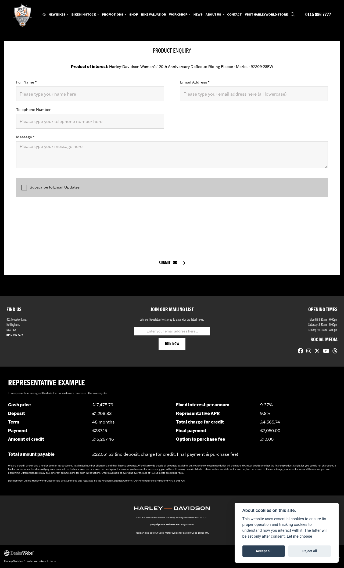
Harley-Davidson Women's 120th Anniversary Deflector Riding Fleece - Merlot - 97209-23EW (172, 66)
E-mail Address (195, 82)
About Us (214, 14)
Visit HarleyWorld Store (266, 14)
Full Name (26, 82)
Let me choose (299, 536)
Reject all (309, 551)
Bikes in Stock (83, 14)
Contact (234, 14)
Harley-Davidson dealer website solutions (30, 561)
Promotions (113, 14)
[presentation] (172, 223)
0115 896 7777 (318, 14)
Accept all (263, 551)
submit (168, 263)
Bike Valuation (153, 14)
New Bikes (57, 14)
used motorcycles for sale (173, 532)
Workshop (178, 14)
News (198, 14)
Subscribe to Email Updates (51, 187)
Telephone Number (33, 109)
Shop (133, 14)
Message (25, 137)
